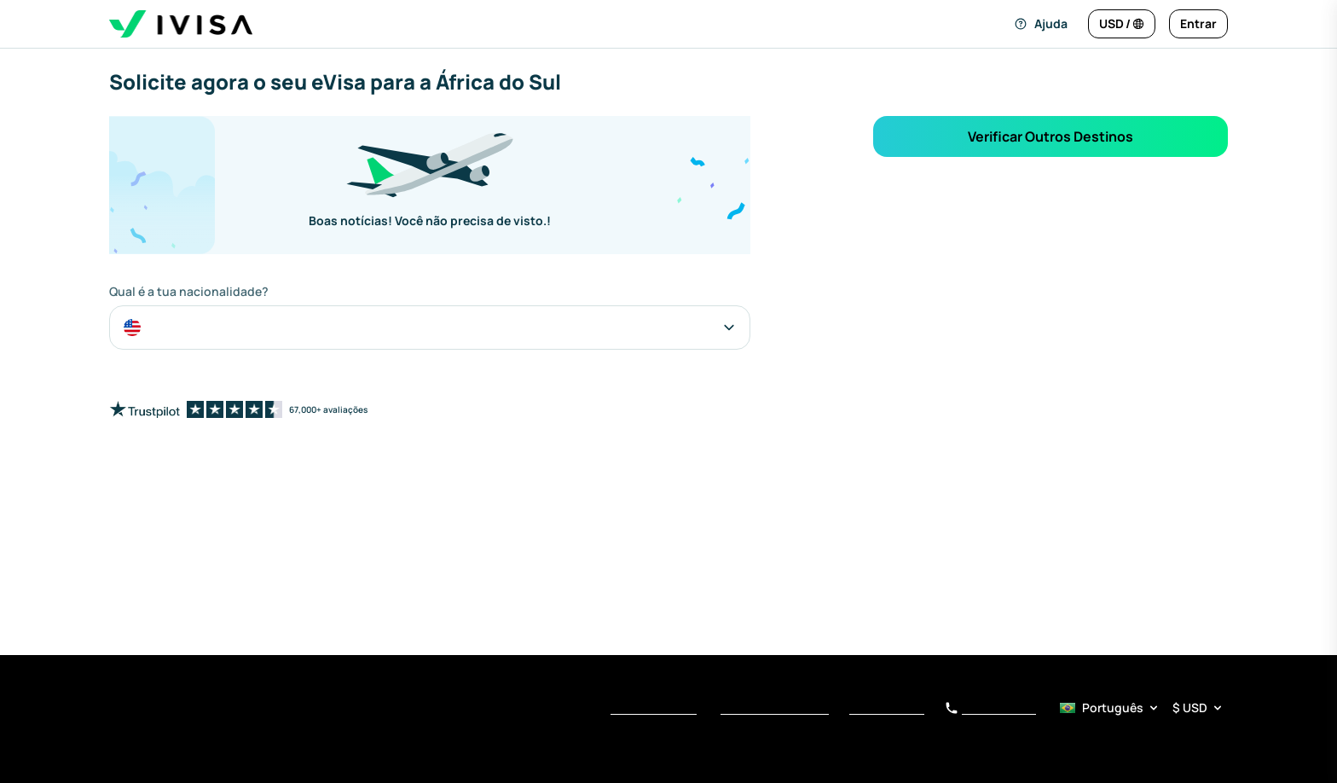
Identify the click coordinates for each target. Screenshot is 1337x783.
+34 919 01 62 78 (990, 708)
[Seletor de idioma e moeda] (1142, 708)
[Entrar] (1198, 23)
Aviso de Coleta (886, 709)
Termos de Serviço (654, 709)
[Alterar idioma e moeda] (1121, 23)
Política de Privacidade (775, 709)
